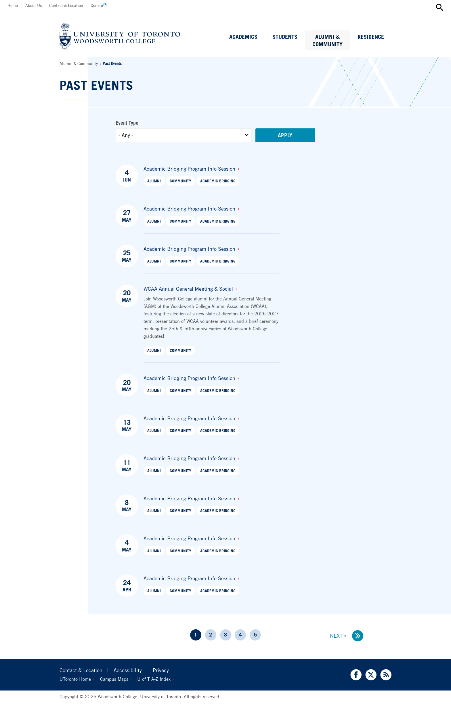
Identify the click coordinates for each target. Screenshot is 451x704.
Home (12, 5)
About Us (33, 5)
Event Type (127, 122)
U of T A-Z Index (154, 679)
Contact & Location (66, 5)
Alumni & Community (327, 40)
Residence (371, 36)
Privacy (161, 670)
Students (284, 36)
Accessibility (128, 670)
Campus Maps (114, 679)
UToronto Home (75, 679)
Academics (243, 36)
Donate (97, 5)
